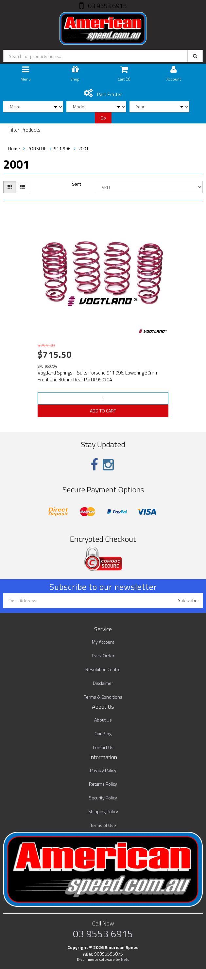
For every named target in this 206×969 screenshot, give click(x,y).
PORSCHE (36, 148)
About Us (103, 719)
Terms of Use (103, 825)
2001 (83, 148)
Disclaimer (103, 683)
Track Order (103, 655)
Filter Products (25, 130)
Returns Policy (103, 783)
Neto (125, 959)
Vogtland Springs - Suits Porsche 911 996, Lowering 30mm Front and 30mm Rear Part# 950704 (98, 376)
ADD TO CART (103, 410)
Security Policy (103, 797)
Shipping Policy (103, 811)
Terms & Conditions (103, 696)
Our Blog (103, 733)
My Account (103, 641)
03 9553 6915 (107, 6)
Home (14, 148)
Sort (76, 184)
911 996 (62, 148)
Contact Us (103, 747)
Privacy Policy (103, 770)
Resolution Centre (103, 669)
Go (103, 117)
